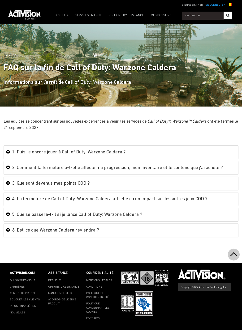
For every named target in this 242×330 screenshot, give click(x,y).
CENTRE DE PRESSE (23, 293)
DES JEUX (61, 15)
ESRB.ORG (93, 318)
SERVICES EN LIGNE (88, 15)
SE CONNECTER (215, 5)
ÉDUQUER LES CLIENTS (25, 299)
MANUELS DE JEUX (60, 293)
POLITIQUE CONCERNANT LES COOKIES (98, 307)
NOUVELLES (17, 312)
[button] (230, 4)
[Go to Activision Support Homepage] (27, 16)
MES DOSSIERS (161, 15)
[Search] (228, 15)
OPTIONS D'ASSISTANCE (126, 15)
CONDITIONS (94, 286)
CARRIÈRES (17, 286)
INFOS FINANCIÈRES (23, 306)
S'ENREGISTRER (192, 5)
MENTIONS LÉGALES (99, 280)
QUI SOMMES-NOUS (22, 280)
